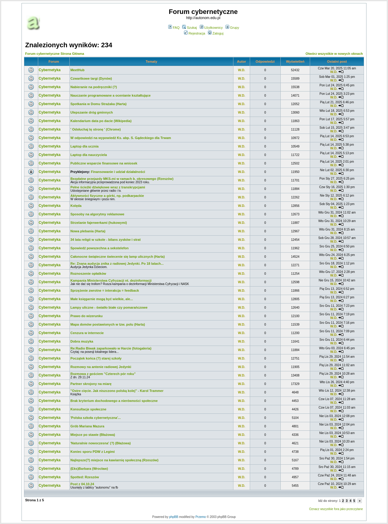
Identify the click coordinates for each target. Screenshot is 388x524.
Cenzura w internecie (87, 333)
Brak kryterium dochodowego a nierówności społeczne (114, 401)
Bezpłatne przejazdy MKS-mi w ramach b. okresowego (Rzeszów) (121, 179)
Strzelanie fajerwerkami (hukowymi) (98, 222)
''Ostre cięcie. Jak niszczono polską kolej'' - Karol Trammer (116, 391)
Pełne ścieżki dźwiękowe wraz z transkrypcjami (107, 187)
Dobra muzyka (81, 341)
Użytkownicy (211, 27)
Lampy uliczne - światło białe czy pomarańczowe (108, 307)
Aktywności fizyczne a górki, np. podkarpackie (107, 195)
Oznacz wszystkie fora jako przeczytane (336, 509)
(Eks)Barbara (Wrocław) (89, 468)
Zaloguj (215, 33)
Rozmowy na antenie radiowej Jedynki (100, 367)
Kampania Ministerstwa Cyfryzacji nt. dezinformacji (111, 280)
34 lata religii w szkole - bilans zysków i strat (105, 239)
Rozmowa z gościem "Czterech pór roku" (102, 374)
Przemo (201, 517)
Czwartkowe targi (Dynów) (91, 78)
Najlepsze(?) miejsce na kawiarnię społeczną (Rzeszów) (114, 460)
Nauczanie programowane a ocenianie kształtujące (110, 95)
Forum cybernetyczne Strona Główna (54, 53)
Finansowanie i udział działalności (118, 172)
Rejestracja (194, 33)
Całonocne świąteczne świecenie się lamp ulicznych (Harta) (117, 256)
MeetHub (77, 70)
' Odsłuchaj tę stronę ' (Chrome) (95, 129)
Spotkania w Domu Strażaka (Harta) (98, 104)
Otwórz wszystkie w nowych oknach (334, 53)
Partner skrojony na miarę (91, 384)
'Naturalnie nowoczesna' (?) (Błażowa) (100, 443)
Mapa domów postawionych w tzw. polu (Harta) (107, 324)
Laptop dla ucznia (84, 146)
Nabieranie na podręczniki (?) (93, 87)
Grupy (232, 27)
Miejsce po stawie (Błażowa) (92, 434)
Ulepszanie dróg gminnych (91, 112)
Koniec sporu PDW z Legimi (92, 451)
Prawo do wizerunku (86, 316)
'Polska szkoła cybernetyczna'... (95, 418)
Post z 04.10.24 (82, 484)
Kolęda (76, 205)
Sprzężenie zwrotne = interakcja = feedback (104, 290)
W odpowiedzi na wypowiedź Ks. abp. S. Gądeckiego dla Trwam (120, 138)
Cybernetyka (50, 70)
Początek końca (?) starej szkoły (96, 358)
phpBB (173, 517)
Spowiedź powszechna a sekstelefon (99, 248)
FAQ (173, 27)
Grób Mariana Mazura (87, 426)
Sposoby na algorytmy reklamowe (97, 214)
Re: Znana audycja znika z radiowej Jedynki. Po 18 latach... (117, 263)
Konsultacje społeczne (88, 409)
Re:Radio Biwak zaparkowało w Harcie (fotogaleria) (110, 348)
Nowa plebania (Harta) (87, 231)
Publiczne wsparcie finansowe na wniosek (103, 163)
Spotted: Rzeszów (84, 477)
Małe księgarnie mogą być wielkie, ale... (101, 299)
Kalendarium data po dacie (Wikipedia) (101, 121)
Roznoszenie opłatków (88, 273)
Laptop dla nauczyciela (88, 155)
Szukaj (189, 27)
